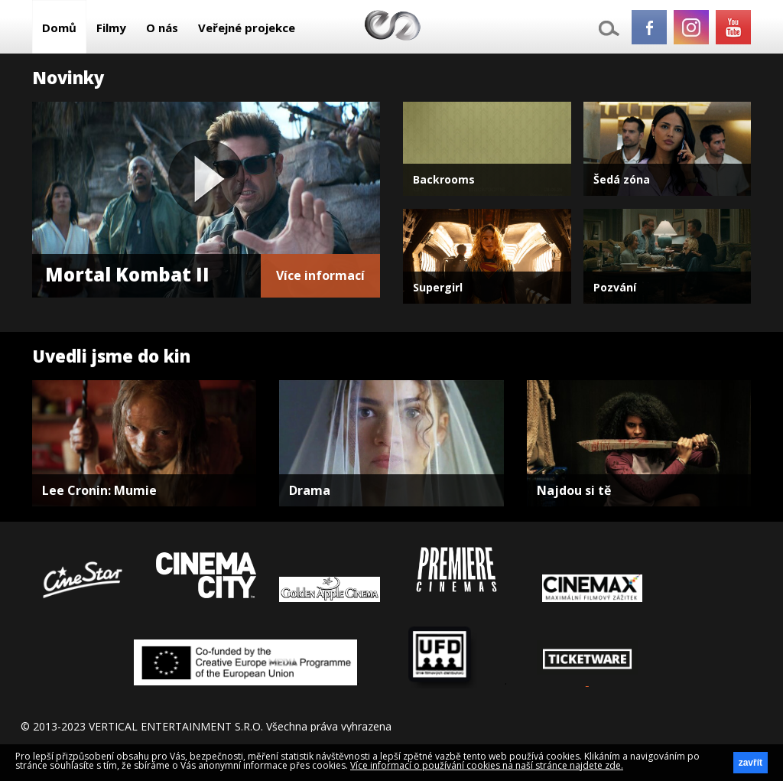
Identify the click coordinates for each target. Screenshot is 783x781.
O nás (162, 27)
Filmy (111, 27)
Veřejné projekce (246, 27)
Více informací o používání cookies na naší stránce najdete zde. (486, 765)
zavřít (750, 762)
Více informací (320, 275)
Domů (59, 27)
